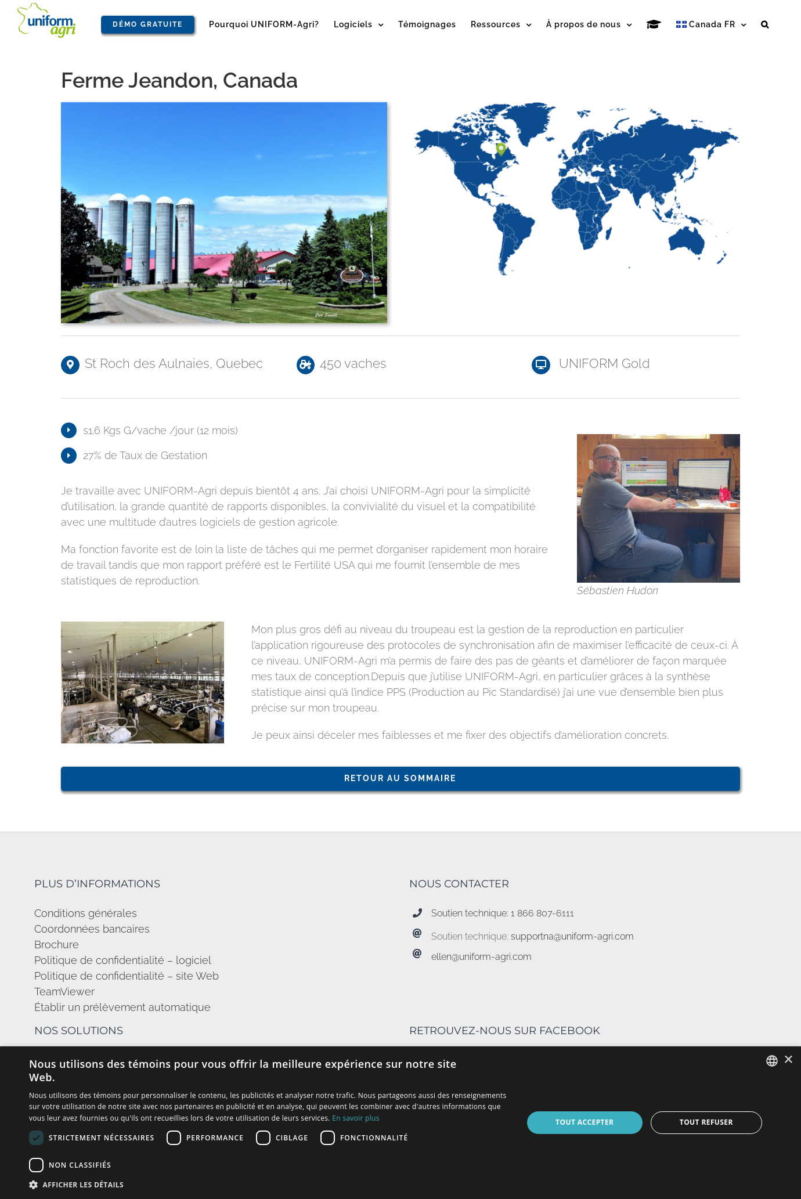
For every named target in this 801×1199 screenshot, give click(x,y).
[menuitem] (711, 24)
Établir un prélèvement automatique (122, 1007)
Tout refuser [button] (706, 1122)
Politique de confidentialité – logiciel (122, 960)
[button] (765, 24)
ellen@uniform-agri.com (481, 956)
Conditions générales (85, 913)
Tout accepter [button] (584, 1122)
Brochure (56, 944)
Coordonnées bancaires (92, 929)
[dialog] (400, 1122)
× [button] (788, 1060)
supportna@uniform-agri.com (572, 936)
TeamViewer (64, 991)
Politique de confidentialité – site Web (126, 976)
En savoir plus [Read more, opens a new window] (355, 1118)
